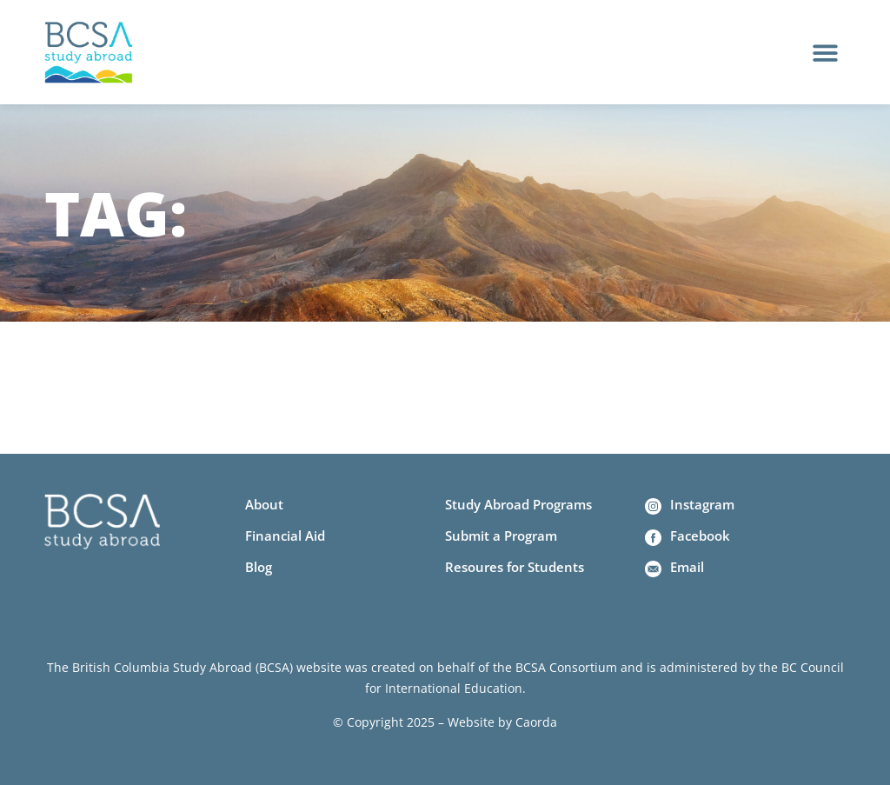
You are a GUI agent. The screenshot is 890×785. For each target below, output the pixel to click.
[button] (825, 52)
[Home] (88, 52)
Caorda (536, 722)
